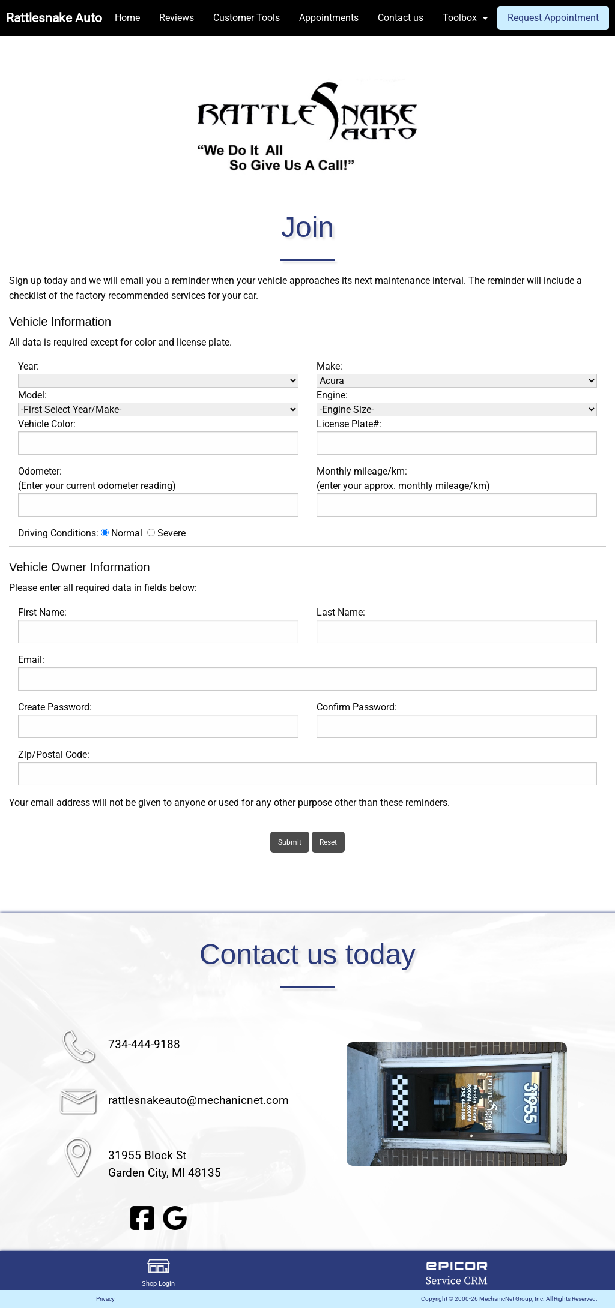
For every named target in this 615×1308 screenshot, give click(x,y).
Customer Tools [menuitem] (246, 17)
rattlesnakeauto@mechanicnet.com (198, 1100)
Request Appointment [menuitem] (553, 17)
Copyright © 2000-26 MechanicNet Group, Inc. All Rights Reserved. (509, 1298)
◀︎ (332, 1104)
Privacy (105, 1298)
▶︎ (581, 1104)
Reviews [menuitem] (176, 17)
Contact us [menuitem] (400, 17)
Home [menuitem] (127, 17)
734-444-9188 (144, 1044)
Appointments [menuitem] (329, 17)
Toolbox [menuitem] (460, 17)
